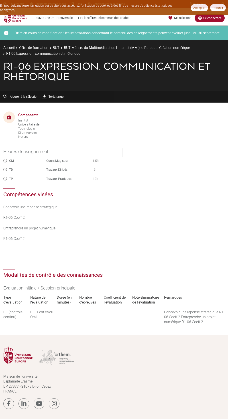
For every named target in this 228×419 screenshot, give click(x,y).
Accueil (9, 47)
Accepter (199, 8)
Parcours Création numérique (167, 47)
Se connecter (209, 18)
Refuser (218, 8)
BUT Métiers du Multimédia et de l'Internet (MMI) (102, 47)
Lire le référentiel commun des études (103, 18)
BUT (56, 47)
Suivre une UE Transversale (54, 18)
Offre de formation (33, 47)
